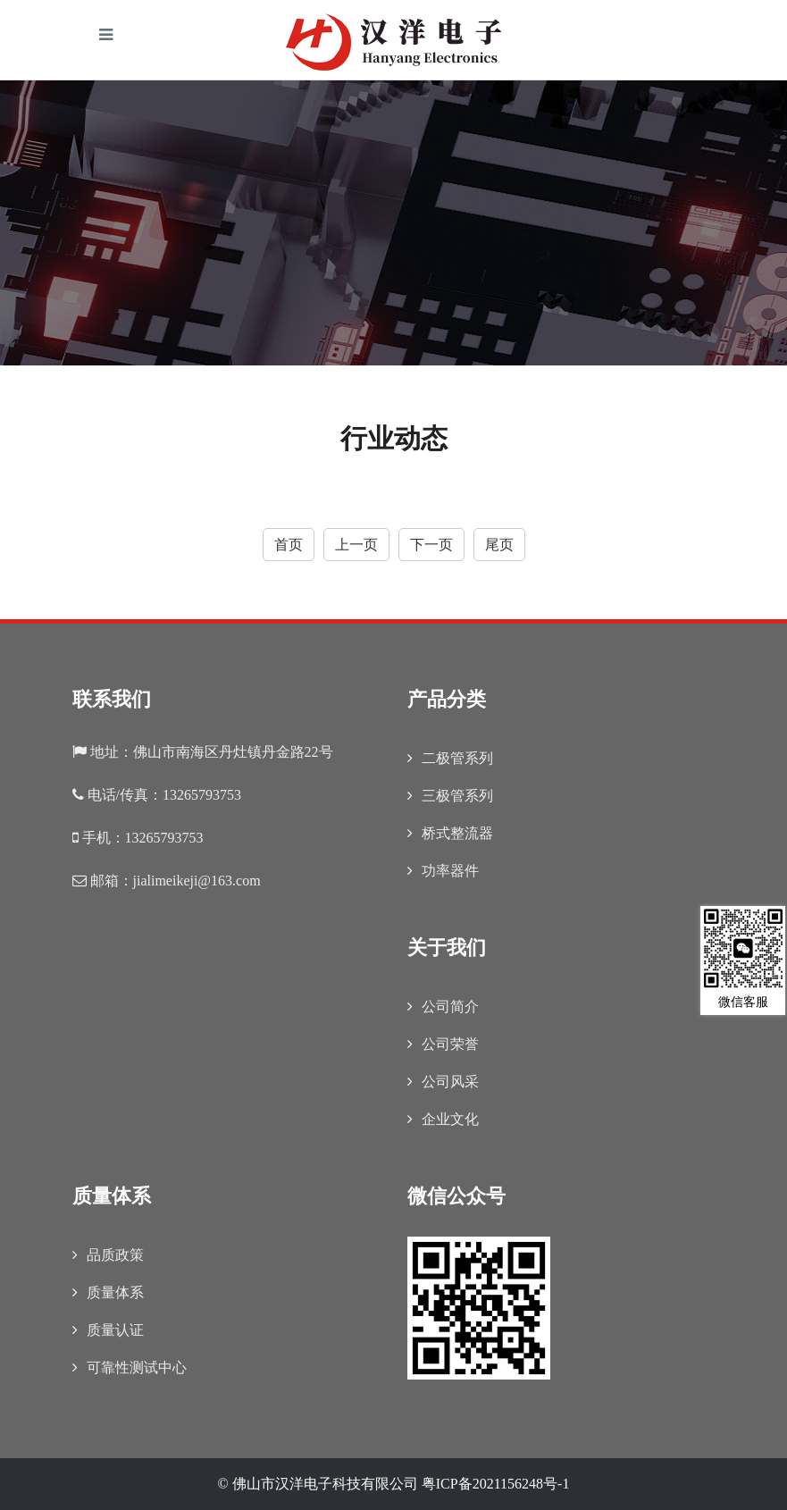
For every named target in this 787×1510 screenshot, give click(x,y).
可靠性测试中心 (129, 1367)
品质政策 (108, 1255)
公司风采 (443, 1081)
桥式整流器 (450, 833)
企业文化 (443, 1119)
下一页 (431, 544)
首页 (288, 544)
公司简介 (443, 1006)
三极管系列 (450, 795)
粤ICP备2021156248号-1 (496, 1483)
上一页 (356, 544)
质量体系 (108, 1292)
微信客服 (742, 957)
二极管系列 (450, 758)
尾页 (499, 544)
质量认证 (108, 1330)
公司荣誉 (443, 1044)
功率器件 (443, 870)
